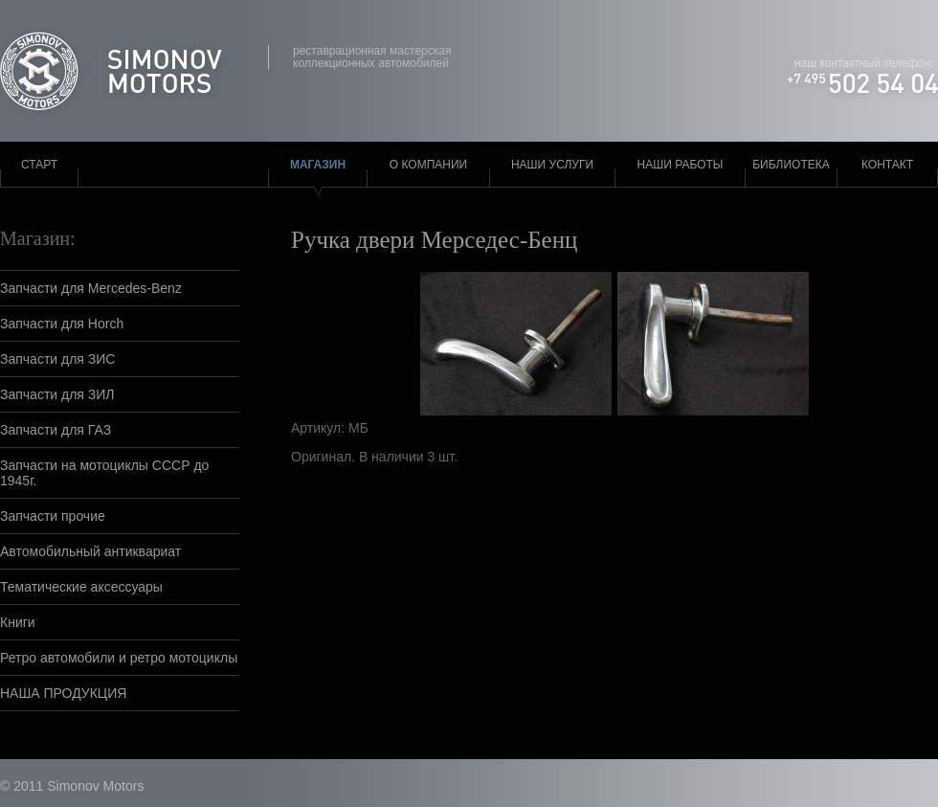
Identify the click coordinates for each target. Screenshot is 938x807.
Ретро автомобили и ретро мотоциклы (118, 657)
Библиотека (791, 164)
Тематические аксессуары (81, 586)
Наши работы (680, 164)
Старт (39, 164)
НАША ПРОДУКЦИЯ (63, 693)
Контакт (887, 164)
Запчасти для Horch (61, 323)
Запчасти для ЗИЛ (57, 394)
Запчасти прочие (52, 516)
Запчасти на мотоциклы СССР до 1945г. (104, 473)
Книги (17, 622)
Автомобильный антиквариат (90, 551)
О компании (428, 164)
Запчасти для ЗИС (57, 359)
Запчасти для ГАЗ (55, 429)
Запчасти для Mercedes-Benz (91, 288)
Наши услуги (552, 164)
